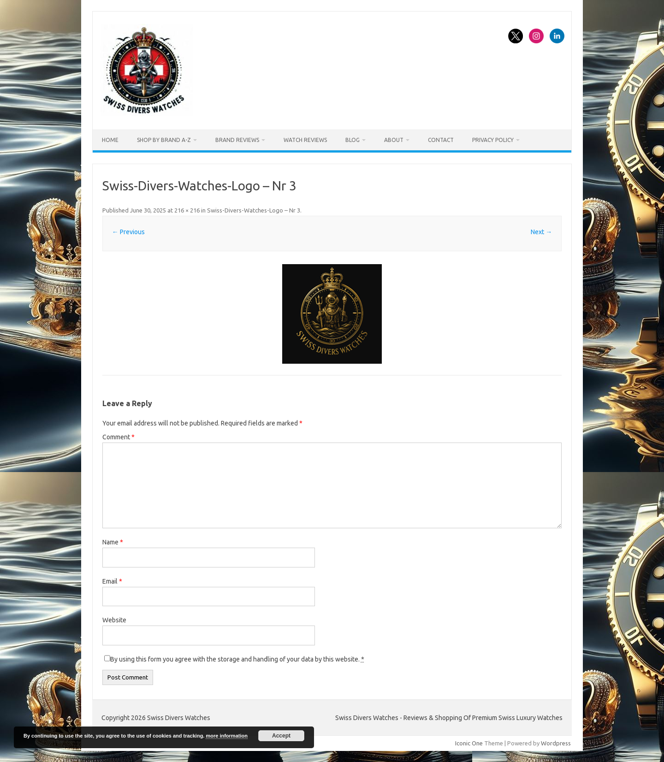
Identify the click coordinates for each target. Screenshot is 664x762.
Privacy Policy (493, 140)
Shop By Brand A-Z (164, 140)
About (393, 140)
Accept (281, 735)
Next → (541, 232)
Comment (118, 437)
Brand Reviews (237, 140)
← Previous (128, 232)
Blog (352, 140)
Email (112, 581)
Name (112, 542)
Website (114, 620)
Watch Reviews (305, 140)
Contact (441, 140)
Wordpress (556, 743)
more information (226, 735)
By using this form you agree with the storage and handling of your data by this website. (237, 659)
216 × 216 (187, 210)
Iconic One (469, 743)
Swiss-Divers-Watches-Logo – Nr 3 (253, 210)
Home (110, 140)
